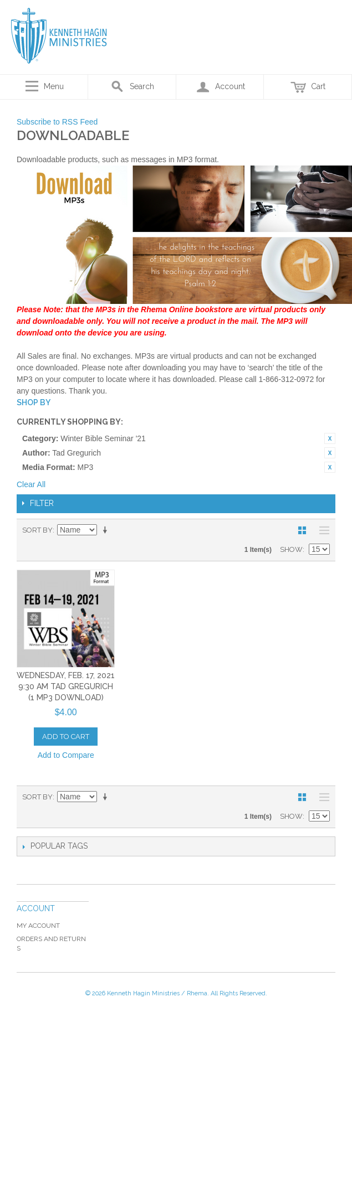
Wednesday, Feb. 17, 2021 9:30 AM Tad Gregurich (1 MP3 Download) (66, 686)
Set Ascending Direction (107, 530)
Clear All (31, 484)
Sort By (37, 530)
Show (291, 549)
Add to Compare (66, 755)
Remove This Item (329, 438)
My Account (38, 925)
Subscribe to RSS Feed (57, 121)
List (321, 530)
